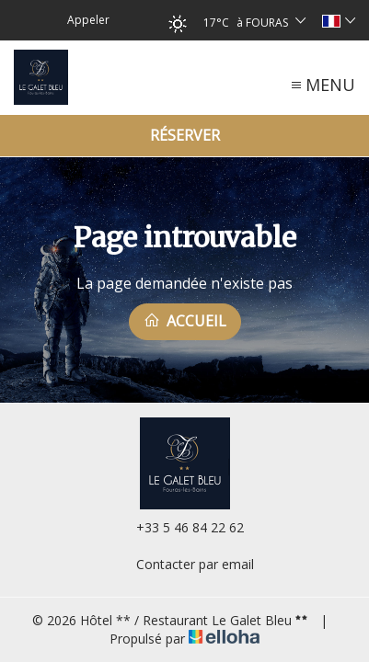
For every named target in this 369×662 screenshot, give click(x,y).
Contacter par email (184, 564)
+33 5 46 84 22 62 (179, 527)
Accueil (185, 321)
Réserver (185, 135)
